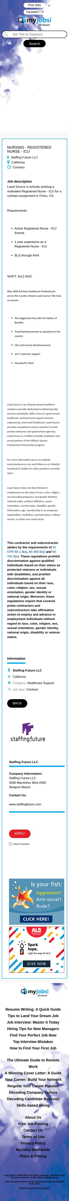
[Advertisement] (34, 87)
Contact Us (33, 1130)
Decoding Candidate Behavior (33, 1099)
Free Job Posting (33, 1124)
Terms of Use (33, 1137)
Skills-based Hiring (33, 1105)
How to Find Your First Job (33, 1048)
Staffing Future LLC (23, 762)
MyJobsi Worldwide (33, 1150)
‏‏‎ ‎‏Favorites (34, 12)
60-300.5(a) (37, 552)
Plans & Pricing (33, 1156)
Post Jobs (34, 5)
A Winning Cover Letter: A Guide (33, 1073)
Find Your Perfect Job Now (33, 1035)
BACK (17, 703)
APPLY (20, 833)
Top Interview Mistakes (33, 1042)
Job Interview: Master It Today (33, 1022)
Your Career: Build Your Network (33, 1079)
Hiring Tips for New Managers (33, 1029)
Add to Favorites (21, 844)
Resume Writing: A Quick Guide (33, 1009)
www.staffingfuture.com (25, 804)
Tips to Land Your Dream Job (33, 1016)
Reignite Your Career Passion (33, 1086)
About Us (33, 1117)
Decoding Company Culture (33, 1092)
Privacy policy (42, 1188)
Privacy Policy (33, 1143)
